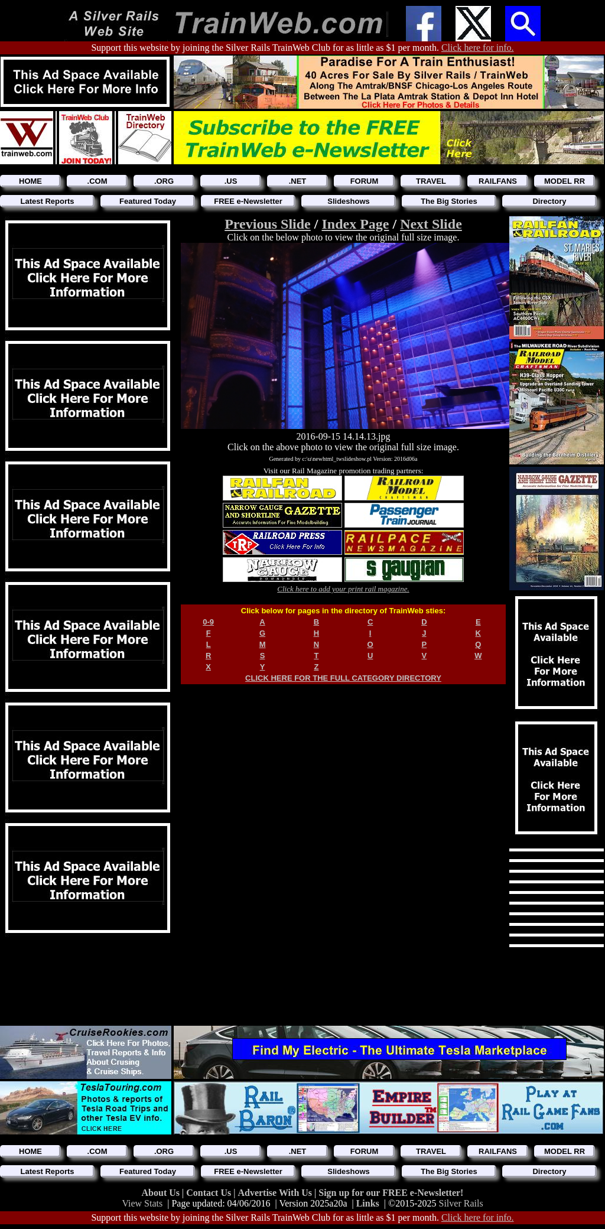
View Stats (142, 1203)
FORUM (364, 181)
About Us (162, 1193)
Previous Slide (268, 224)
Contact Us (209, 1193)
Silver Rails (461, 1203)
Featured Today (147, 201)
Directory (549, 201)
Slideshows (348, 201)
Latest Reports (47, 201)
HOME (30, 181)
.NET (298, 181)
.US (231, 181)
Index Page (355, 224)
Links (367, 1203)
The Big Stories (449, 201)
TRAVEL (431, 181)
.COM (97, 181)
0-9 (208, 621)
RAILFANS (498, 181)
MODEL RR (564, 181)
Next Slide (431, 224)
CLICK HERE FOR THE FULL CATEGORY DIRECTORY (343, 678)
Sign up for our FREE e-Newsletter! (390, 1193)
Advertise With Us (276, 1193)
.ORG (164, 181)
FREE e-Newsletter (248, 201)
